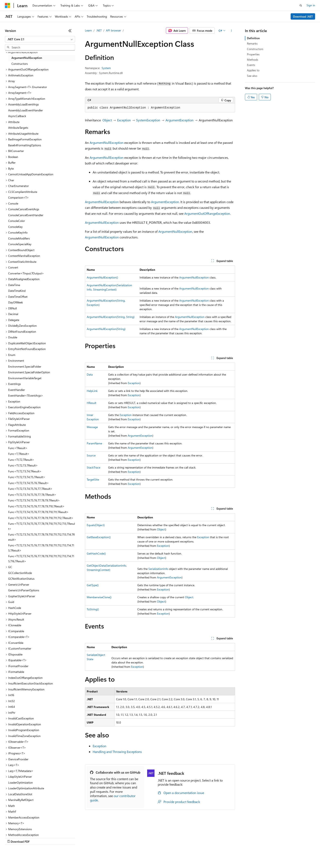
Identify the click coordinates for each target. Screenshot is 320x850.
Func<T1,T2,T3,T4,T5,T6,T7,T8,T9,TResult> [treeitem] (34, 500)
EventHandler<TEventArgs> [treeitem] (25, 395)
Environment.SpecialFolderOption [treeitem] (29, 372)
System (106, 68)
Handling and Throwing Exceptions (117, 751)
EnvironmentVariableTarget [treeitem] (24, 378)
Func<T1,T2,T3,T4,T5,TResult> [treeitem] (26, 477)
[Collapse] (70, 30)
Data (90, 374)
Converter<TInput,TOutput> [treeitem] (26, 273)
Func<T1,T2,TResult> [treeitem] (21, 460)
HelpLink (92, 391)
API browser (113, 30)
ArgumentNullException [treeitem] (26, 58)
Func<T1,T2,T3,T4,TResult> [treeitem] (24, 471)
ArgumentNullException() (102, 277)
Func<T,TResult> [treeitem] (18, 454)
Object (107, 120)
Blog (55, 838)
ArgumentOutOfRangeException (207, 213)
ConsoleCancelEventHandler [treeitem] (25, 215)
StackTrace (93, 467)
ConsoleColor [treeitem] (16, 221)
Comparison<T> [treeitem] (18, 197)
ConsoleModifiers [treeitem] (19, 238)
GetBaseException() (99, 537)
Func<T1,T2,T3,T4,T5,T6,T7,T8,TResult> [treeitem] (32, 495)
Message (92, 427)
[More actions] (231, 30)
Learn (88, 30)
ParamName (94, 443)
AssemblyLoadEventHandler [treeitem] (25, 110)
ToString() (93, 609)
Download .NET (303, 16)
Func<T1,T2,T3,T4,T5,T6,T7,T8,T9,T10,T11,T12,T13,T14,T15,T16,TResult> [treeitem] (41, 558)
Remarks (252, 43)
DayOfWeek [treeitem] (15, 302)
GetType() (93, 585)
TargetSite (93, 479)
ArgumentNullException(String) (106, 329)
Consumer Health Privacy (117, 838)
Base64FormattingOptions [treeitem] (24, 145)
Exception (124, 120)
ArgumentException (179, 120)
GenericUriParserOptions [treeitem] (23, 590)
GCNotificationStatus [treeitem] (21, 578)
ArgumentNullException (106, 142)
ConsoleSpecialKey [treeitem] (19, 244)
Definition (253, 38)
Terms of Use (149, 838)
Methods (252, 60)
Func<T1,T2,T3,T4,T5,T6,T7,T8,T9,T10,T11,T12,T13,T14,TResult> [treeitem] (41, 536)
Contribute (73, 838)
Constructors (255, 49)
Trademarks (169, 838)
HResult (91, 403)
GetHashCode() (96, 553)
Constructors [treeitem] (19, 64)
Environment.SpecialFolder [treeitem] (24, 366)
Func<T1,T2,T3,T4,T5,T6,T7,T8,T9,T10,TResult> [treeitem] (36, 506)
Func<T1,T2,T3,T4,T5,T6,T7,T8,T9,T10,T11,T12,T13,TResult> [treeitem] (41, 526)
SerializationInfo (158, 569)
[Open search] (301, 5)
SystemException (148, 120)
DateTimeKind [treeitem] (17, 291)
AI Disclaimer (13, 838)
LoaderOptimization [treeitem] (20, 782)
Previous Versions (37, 838)
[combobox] (40, 39)
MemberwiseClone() (99, 597)
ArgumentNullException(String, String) (110, 317)
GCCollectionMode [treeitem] (20, 573)
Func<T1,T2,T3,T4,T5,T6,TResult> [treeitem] (28, 483)
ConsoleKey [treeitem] (15, 227)
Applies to (253, 70)
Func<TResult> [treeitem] (17, 448)
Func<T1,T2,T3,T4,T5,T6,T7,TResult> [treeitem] (30, 489)
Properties (253, 54)
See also (252, 76)
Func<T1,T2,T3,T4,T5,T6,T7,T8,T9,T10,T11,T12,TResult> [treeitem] (40, 518)
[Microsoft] (7, 5)
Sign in (311, 5)
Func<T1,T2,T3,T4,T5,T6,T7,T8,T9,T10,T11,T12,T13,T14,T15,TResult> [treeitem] (41, 547)
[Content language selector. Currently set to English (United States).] (23, 828)
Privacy (89, 838)
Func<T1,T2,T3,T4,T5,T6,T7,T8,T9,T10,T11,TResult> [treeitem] (38, 512)
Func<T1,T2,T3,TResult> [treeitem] (23, 465)
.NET (99, 30)
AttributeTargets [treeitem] (18, 128)
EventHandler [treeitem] (16, 390)
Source (91, 455)
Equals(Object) (96, 525)
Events (251, 65)
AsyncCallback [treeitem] (17, 116)
